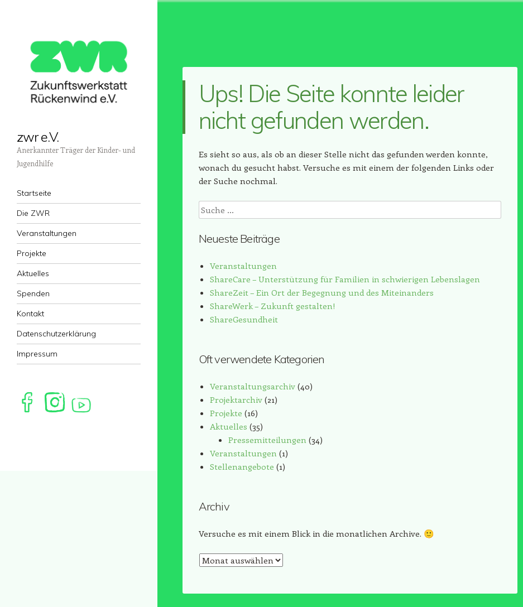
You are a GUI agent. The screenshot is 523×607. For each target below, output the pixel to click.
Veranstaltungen (243, 265)
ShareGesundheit (244, 319)
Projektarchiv (236, 399)
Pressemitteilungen (267, 439)
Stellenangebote (242, 466)
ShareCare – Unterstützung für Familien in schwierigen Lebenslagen (345, 279)
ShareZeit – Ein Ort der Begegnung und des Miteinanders (322, 292)
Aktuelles (228, 426)
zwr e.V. (38, 136)
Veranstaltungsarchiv (252, 386)
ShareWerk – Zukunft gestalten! (272, 305)
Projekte (226, 412)
